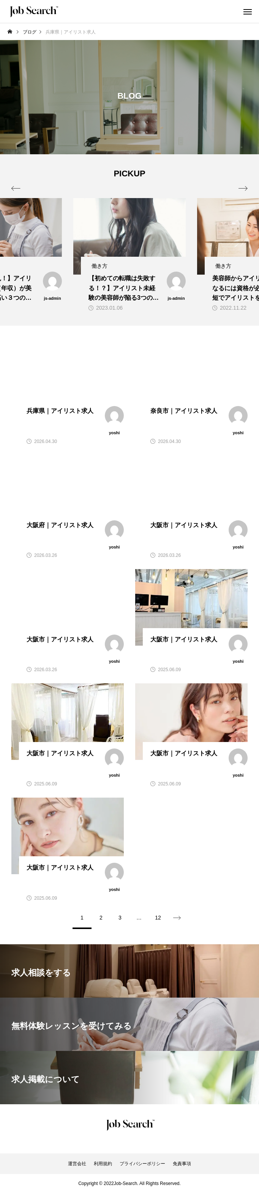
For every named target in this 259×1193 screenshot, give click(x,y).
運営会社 (77, 1163)
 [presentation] (16, 188)
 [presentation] (243, 188)
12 (158, 918)
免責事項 (182, 1163)
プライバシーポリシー (142, 1163)
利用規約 (103, 1163)
